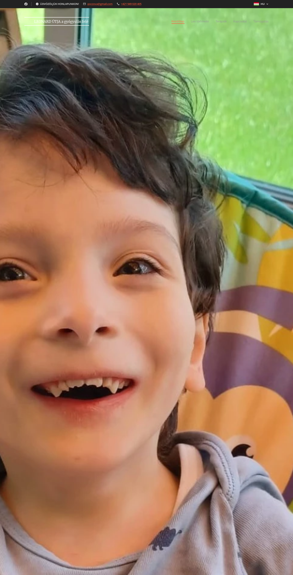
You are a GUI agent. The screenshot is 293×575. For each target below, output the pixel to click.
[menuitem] (174, 21)
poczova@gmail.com (100, 4)
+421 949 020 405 (131, 4)
